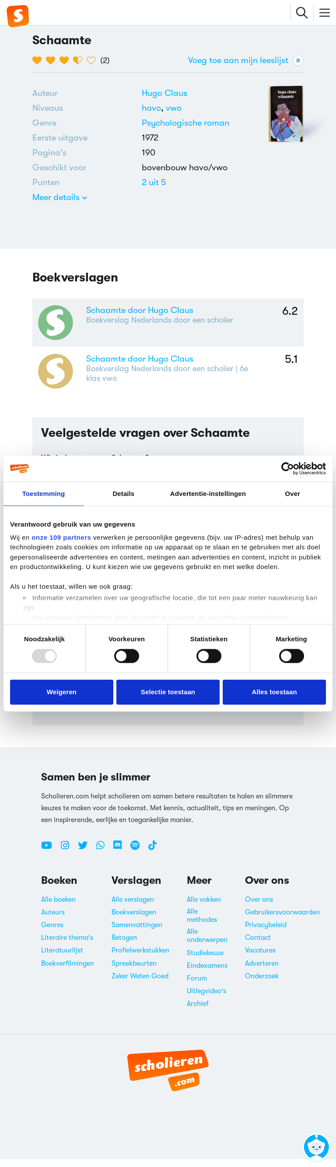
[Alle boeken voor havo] (154, 108)
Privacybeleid (266, 933)
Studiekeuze (205, 961)
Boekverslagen (134, 920)
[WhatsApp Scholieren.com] (103, 856)
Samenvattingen (137, 933)
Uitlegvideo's (206, 999)
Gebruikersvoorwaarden (282, 920)
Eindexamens (207, 973)
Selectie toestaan (168, 692)
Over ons (259, 907)
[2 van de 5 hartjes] (53, 60)
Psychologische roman (185, 123)
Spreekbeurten (134, 971)
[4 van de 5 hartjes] (80, 60)
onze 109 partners (61, 537)
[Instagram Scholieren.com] (68, 856)
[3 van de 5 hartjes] (66, 60)
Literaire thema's (67, 946)
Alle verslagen (133, 907)
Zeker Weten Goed (140, 984)
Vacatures (260, 959)
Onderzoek (262, 984)
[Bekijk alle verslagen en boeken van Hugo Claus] (164, 93)
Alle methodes (202, 923)
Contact (258, 946)
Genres (52, 933)
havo (154, 108)
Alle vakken (204, 907)
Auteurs (53, 920)
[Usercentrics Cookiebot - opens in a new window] (287, 468)
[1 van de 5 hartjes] (39, 60)
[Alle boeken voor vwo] (174, 108)
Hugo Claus (164, 93)
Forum (197, 986)
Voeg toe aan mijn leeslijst (246, 60)
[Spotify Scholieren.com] (138, 856)
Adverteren (262, 971)
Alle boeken (58, 907)
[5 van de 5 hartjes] (93, 60)
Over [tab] (292, 493)
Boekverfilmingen (67, 971)
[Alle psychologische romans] (185, 123)
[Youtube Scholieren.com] (50, 856)
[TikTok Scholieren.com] (152, 856)
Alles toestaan (274, 692)
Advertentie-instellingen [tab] (208, 493)
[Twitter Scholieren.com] (86, 856)
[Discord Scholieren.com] (120, 856)
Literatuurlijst (62, 959)
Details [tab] (123, 493)
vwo (174, 108)
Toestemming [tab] (43, 493)
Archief (198, 1012)
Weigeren (62, 692)
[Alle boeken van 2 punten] (154, 182)
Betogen (124, 946)
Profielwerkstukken (140, 959)
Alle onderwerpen (207, 944)
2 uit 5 (154, 182)
